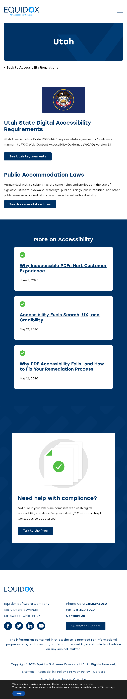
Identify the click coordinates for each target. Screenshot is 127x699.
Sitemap (28, 671)
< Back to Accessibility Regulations (31, 67)
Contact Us (75, 616)
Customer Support (88, 627)
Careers (99, 671)
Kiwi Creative (76, 679)
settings (110, 687)
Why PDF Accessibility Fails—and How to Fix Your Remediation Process (62, 366)
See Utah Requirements (30, 157)
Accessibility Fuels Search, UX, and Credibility (60, 317)
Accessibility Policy (52, 671)
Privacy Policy (79, 671)
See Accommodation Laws (32, 205)
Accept (19, 693)
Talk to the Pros (35, 531)
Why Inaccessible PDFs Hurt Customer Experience (63, 268)
